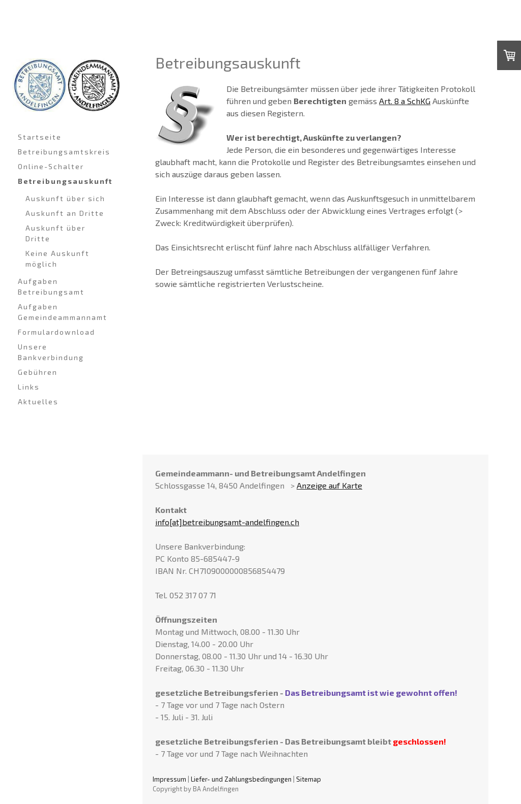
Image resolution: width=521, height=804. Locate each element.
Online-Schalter (51, 166)
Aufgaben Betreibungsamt (51, 286)
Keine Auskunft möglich (57, 258)
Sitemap (308, 779)
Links (29, 386)
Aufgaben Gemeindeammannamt (62, 311)
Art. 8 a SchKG (404, 101)
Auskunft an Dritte (64, 213)
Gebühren (37, 372)
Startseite (40, 137)
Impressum (169, 779)
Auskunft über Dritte (55, 233)
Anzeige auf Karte (329, 485)
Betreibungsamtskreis (64, 151)
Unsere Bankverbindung (51, 352)
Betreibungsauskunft (65, 181)
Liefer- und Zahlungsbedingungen (241, 779)
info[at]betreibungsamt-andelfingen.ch (227, 522)
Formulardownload (56, 332)
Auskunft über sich (65, 198)
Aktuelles (38, 401)
